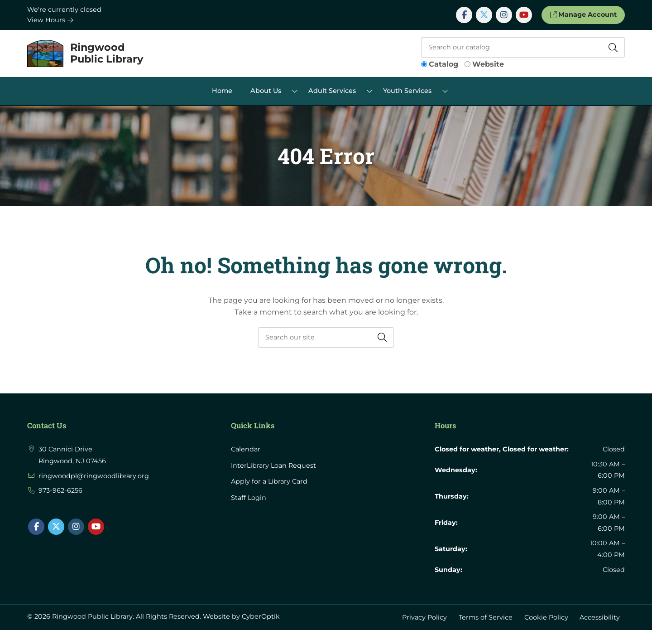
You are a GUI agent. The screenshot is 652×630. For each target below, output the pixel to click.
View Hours (50, 20)
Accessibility (600, 617)
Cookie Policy (546, 617)
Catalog (443, 64)
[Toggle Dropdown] (294, 91)
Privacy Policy (424, 617)
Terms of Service (486, 617)
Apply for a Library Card (269, 481)
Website (488, 64)
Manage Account (583, 14)
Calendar (245, 449)
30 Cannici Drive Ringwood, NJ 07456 (72, 455)
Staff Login (248, 498)
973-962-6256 (60, 490)
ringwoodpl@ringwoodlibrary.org (93, 476)
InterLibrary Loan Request (273, 465)
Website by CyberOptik (241, 616)
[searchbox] (326, 337)
